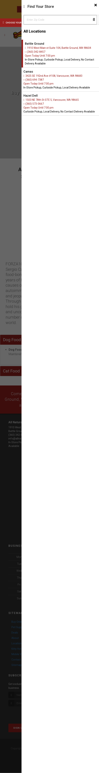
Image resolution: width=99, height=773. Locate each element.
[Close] (95, 5)
